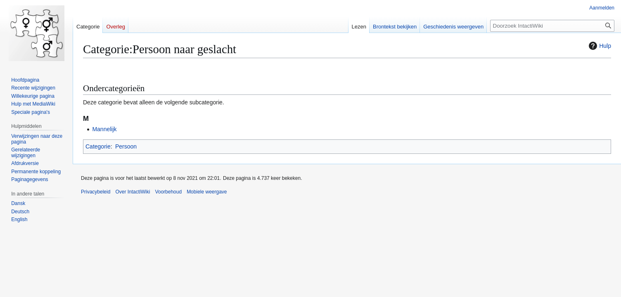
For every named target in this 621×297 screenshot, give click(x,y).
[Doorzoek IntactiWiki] (552, 26)
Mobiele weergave (207, 192)
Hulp (599, 46)
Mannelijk (104, 129)
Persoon (126, 146)
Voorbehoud (168, 192)
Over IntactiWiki (132, 192)
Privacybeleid (95, 192)
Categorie (98, 146)
